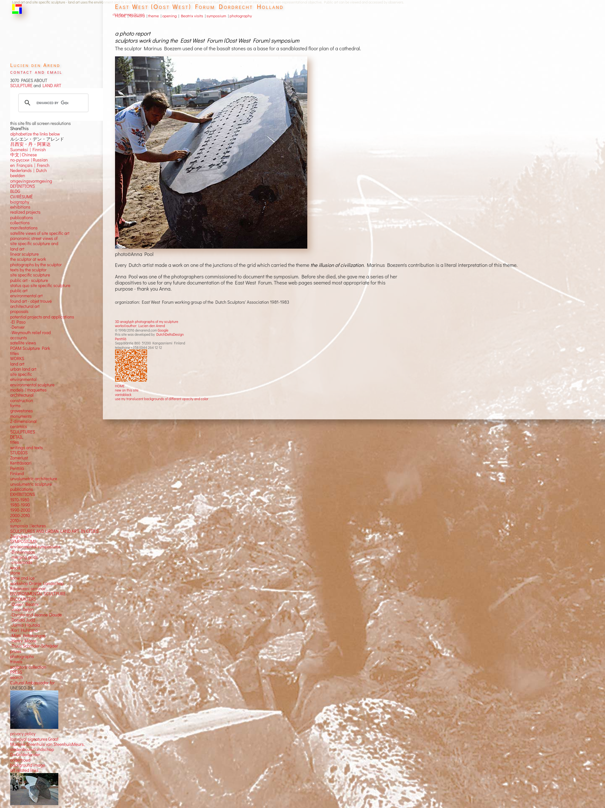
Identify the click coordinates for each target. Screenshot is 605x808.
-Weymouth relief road (30, 332)
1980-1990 (20, 505)
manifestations (24, 228)
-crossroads (21, 562)
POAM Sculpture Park (30, 348)
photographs (22, 656)
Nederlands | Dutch (28, 170)
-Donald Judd (22, 620)
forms (15, 405)
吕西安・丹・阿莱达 (30, 144)
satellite (17, 343)
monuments (21, 416)
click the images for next (128, 14)
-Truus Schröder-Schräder (34, 646)
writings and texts (26, 447)
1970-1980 (19, 500)
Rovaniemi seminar (28, 588)
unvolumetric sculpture (31, 484)
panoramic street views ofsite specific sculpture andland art (34, 243)
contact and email (36, 71)
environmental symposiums (35, 546)
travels (16, 661)
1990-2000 (20, 510)
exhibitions (20, 207)
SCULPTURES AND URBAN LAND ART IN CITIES (54, 531)
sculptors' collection (28, 667)
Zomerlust (19, 458)
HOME (120, 385)
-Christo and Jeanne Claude (36, 615)
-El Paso (18, 322)
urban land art (23, 369)
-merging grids (24, 557)
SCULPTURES (22, 432)
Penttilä (120, 338)
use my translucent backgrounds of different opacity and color (161, 398)
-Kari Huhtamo (24, 630)
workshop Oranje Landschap (37, 583)
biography (19, 202)
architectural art (25, 306)
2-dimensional (23, 421)
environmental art (26, 296)
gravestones (21, 411)
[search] (52, 103)
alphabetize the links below (35, 134)
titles (14, 353)
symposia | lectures (28, 526)
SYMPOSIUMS (23, 541)
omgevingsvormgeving (31, 181)
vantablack (123, 394)
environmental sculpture (32, 385)
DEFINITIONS (22, 186)
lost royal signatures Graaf (34, 739)
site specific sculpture (30, 275)
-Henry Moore (23, 641)
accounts (18, 338)
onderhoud (20, 760)
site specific (21, 374)
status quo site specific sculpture (40, 285)
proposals (19, 311)
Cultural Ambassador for (32, 683)
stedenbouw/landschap (32, 749)
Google (163, 330)
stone (15, 573)
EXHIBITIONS (22, 494)
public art (19, 290)
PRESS (16, 672)
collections (20, 223)
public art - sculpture (29, 280)
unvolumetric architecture (33, 479)
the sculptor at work (28, 259)
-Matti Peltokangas (28, 636)
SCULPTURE (21, 85)
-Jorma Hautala (25, 625)
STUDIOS (19, 453)
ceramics (18, 426)
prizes (15, 651)
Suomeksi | (20, 150)
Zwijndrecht (21, 536)
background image (27, 765)
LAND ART (51, 85)
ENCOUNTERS (23, 599)
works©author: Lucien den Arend (140, 325)
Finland (17, 473)
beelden (17, 175)
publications (21, 217)
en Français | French (30, 165)
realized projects (25, 212)
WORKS (17, 358)
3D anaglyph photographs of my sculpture (146, 321)
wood (15, 568)
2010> (15, 521)
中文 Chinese (23, 155)
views (31, 343)
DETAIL (16, 437)
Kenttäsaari (21, 463)
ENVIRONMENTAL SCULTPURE (38, 594)
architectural (22, 395)
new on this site (127, 390)
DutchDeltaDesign (170, 334)
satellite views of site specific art (40, 233)
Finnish (38, 150)
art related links (24, 770)
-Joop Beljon (22, 609)
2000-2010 (20, 515)
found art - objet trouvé (31, 301)
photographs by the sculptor (36, 265)
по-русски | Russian (29, 160)
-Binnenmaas (22, 552)
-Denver (17, 327)
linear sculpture (24, 254)
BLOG (15, 191)
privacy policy (23, 734)
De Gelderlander (25, 754)
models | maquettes (28, 390)
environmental (23, 379)
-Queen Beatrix (24, 604)
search (16, 677)
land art (17, 364)
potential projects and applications (42, 317)
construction (21, 400)
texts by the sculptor (28, 270)
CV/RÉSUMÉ (21, 197)
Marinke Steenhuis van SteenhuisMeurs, (47, 744)
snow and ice (22, 578)
